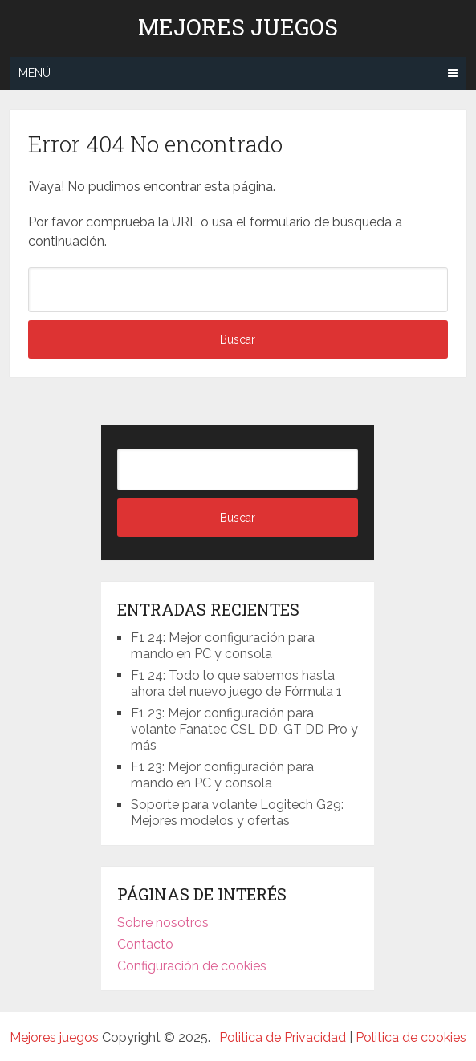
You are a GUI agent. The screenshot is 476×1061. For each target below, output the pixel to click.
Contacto (145, 944)
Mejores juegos (238, 27)
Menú (34, 73)
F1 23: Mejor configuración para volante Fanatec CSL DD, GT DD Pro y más (244, 729)
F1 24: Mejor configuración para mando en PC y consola (223, 645)
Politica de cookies (411, 1037)
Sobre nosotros (163, 922)
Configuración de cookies (191, 966)
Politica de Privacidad (282, 1037)
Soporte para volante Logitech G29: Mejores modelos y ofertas (237, 812)
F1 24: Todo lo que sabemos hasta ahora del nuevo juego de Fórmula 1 (236, 683)
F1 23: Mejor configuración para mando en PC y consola (222, 775)
